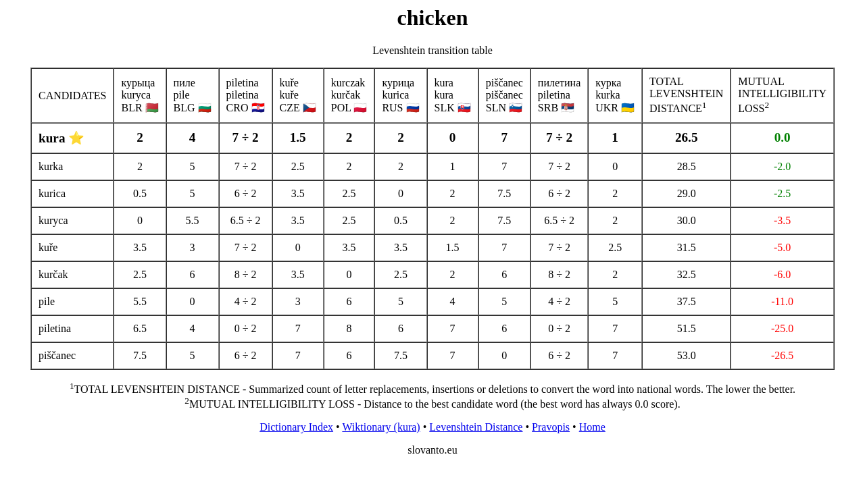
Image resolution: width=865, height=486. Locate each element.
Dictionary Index (296, 427)
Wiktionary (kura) (381, 427)
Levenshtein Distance (475, 427)
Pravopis (551, 427)
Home (592, 427)
